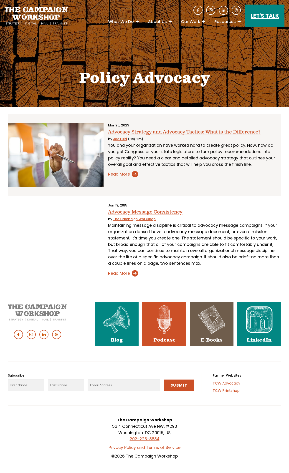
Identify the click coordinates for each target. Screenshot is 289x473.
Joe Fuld (120, 139)
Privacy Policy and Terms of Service (144, 447)
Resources (225, 21)
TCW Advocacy (226, 383)
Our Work (190, 21)
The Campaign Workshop (134, 219)
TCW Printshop (226, 390)
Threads (236, 10)
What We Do (121, 21)
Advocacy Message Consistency (145, 212)
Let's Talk (265, 16)
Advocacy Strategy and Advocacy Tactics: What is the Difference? (184, 132)
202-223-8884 (145, 439)
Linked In (223, 10)
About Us (157, 21)
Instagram (211, 10)
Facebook (198, 10)
